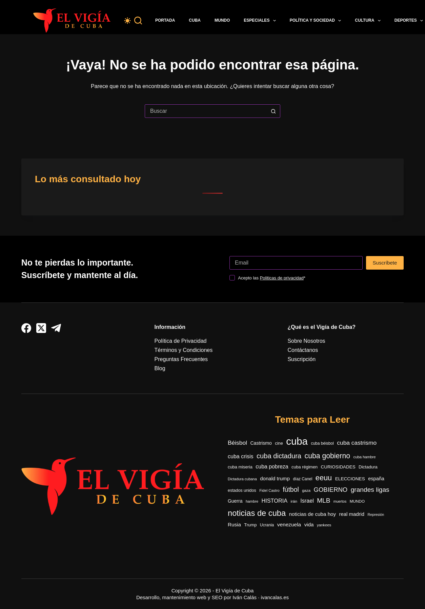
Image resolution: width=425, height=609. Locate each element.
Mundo (222, 20)
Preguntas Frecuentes (181, 359)
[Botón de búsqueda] (273, 111)
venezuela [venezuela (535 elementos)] (289, 524)
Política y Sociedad (317, 21)
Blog (160, 368)
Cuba (195, 20)
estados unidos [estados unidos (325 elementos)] (242, 490)
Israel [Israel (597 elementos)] (306, 501)
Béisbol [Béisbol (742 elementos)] (237, 442)
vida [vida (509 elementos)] (309, 524)
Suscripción (301, 359)
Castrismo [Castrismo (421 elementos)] (260, 443)
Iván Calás (244, 597)
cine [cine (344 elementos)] (279, 443)
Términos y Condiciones (184, 350)
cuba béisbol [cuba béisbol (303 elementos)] (322, 443)
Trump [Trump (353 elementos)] (250, 524)
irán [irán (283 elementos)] (294, 501)
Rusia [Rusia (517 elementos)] (234, 524)
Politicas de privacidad (282, 277)
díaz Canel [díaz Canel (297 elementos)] (302, 479)
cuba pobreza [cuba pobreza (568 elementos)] (272, 466)
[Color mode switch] (127, 20)
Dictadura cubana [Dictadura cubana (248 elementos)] (242, 479)
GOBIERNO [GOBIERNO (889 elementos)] (331, 489)
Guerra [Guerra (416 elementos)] (235, 501)
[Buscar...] (205, 111)
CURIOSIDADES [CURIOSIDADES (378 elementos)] (338, 466)
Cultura (369, 21)
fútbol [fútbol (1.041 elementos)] (291, 489)
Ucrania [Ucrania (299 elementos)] (267, 525)
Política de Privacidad (181, 341)
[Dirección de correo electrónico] (296, 263)
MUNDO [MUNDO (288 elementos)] (357, 501)
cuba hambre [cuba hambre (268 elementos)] (364, 457)
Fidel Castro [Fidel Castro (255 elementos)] (269, 490)
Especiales (261, 21)
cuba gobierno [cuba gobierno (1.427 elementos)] (327, 456)
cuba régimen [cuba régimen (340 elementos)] (304, 466)
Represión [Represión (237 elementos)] (376, 514)
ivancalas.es (275, 597)
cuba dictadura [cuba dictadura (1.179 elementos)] (279, 456)
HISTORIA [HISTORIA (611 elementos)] (274, 501)
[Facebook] (26, 328)
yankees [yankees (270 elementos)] (324, 525)
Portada (165, 20)
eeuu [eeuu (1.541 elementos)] (324, 478)
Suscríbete (385, 263)
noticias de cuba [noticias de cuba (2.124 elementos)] (257, 513)
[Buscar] (138, 20)
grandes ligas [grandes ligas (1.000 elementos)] (370, 489)
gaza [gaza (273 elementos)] (306, 490)
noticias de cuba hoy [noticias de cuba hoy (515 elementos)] (312, 514)
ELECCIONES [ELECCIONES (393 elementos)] (350, 478)
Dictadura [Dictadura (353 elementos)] (368, 466)
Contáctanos (302, 350)
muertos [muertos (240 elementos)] (340, 501)
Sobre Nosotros (306, 341)
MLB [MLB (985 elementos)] (323, 500)
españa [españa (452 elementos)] (376, 478)
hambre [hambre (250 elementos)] (252, 501)
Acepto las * (271, 277)
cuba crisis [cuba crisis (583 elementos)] (241, 456)
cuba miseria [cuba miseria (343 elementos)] (240, 466)
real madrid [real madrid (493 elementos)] (352, 514)
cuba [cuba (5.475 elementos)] (297, 441)
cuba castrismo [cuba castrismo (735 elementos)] (357, 442)
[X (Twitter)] (41, 328)
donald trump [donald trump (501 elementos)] (275, 478)
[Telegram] (56, 328)
